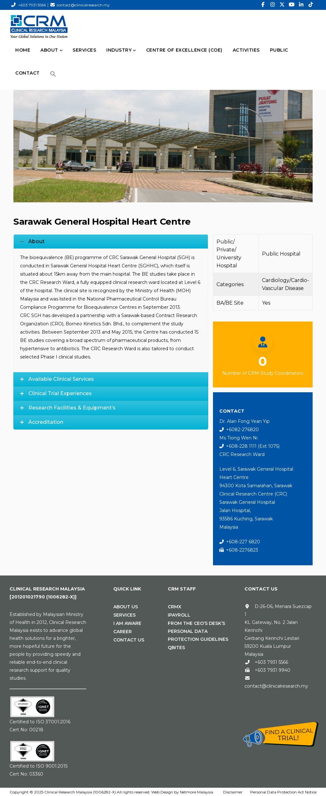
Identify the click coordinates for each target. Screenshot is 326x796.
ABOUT (49, 50)
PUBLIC (279, 50)
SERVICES (84, 50)
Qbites (176, 647)
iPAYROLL (179, 615)
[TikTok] (311, 5)
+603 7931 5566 (32, 5)
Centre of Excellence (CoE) (184, 50)
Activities (246, 50)
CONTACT (27, 73)
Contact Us (128, 640)
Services (124, 615)
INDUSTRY (118, 50)
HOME (22, 50)
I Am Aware (127, 623)
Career (122, 631)
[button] (53, 74)
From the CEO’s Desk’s (196, 623)
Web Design (162, 792)
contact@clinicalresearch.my (83, 5)
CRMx (174, 607)
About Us (125, 607)
